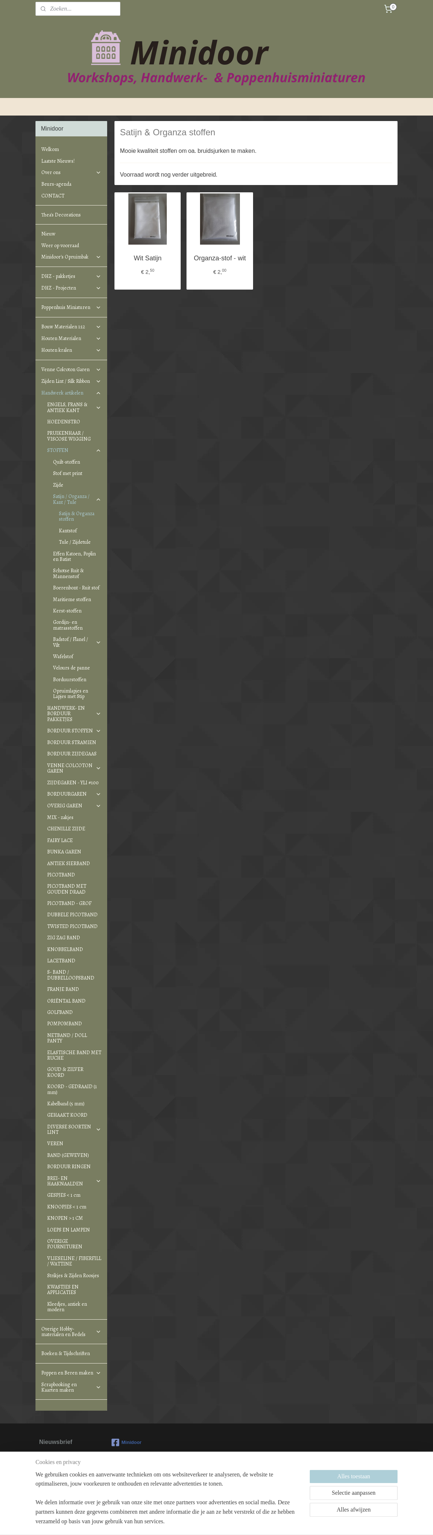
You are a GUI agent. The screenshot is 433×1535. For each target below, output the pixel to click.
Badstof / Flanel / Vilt (77, 642)
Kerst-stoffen (67, 610)
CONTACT (52, 195)
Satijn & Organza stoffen (76, 516)
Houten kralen (71, 350)
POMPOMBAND (64, 1023)
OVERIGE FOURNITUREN (64, 1244)
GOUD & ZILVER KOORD (65, 1072)
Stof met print (67, 473)
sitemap (189, 1521)
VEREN (55, 1143)
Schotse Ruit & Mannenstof (68, 573)
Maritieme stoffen (72, 599)
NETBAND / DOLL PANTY (67, 1038)
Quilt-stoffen (66, 462)
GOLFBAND (60, 1012)
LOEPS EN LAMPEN (68, 1229)
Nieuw (48, 233)
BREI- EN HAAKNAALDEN (74, 1181)
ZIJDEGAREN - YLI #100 (73, 782)
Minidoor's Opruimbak (71, 256)
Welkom (50, 149)
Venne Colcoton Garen (71, 369)
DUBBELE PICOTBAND (72, 914)
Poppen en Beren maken (71, 1372)
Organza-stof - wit (220, 258)
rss (202, 1521)
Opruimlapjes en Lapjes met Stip (70, 693)
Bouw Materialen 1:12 (71, 326)
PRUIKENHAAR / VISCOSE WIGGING (69, 436)
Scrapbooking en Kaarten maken (71, 1387)
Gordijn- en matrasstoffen (68, 625)
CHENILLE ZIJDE (66, 828)
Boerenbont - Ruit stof (76, 587)
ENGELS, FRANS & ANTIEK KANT (74, 407)
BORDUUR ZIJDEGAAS (72, 753)
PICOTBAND (61, 874)
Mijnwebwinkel (283, 1521)
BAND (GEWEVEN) (68, 1155)
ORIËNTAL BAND (66, 1000)
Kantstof (68, 530)
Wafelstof (63, 656)
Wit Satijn (148, 258)
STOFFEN (74, 450)
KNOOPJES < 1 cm (66, 1206)
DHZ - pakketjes (71, 276)
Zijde (58, 485)
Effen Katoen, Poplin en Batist (74, 556)
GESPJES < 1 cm (63, 1195)
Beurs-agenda (56, 184)
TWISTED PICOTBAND (72, 926)
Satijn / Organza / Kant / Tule (77, 499)
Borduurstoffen (69, 679)
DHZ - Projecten (71, 287)
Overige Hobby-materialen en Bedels (71, 1331)
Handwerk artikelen (71, 392)
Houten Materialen (71, 338)
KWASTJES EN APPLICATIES (63, 1289)
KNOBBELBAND (65, 949)
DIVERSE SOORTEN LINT (74, 1129)
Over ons (71, 172)
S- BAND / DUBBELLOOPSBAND (70, 975)
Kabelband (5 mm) (65, 1103)
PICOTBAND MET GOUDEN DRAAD (66, 889)
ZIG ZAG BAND (63, 937)
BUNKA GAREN (64, 851)
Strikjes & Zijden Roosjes (73, 1275)
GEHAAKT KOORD (67, 1115)
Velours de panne (71, 667)
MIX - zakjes (60, 817)
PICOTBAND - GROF (69, 903)
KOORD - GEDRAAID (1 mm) (72, 1089)
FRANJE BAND (63, 989)
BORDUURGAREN (74, 794)
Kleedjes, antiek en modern (67, 1307)
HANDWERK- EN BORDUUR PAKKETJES (74, 714)
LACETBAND (61, 960)
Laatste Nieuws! (58, 161)
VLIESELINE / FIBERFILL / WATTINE (74, 1261)
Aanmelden (60, 1484)
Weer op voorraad (60, 245)
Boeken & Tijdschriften (65, 1353)
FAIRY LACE (60, 840)
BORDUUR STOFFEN (74, 730)
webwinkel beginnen (226, 1521)
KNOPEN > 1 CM (65, 1218)
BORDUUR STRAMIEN (71, 742)
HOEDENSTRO (63, 421)
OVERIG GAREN (74, 805)
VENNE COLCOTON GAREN (74, 768)
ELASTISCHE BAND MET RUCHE (74, 1055)
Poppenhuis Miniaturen (71, 307)
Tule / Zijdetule (75, 542)
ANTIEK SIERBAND (68, 863)
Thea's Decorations (61, 214)
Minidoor (127, 1442)
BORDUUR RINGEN (69, 1166)
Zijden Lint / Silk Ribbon (71, 381)
